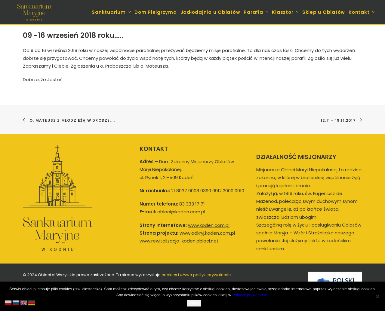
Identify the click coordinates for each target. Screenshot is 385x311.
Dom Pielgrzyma (155, 12)
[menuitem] (112, 12)
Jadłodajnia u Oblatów (210, 12)
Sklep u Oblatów (323, 12)
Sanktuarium (111, 12)
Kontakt (362, 12)
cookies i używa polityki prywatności (197, 275)
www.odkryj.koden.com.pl (207, 233)
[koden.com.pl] (34, 12)
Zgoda (194, 303)
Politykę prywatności (250, 295)
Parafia (256, 12)
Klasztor (285, 12)
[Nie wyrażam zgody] (377, 296)
